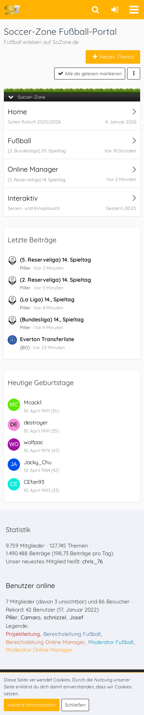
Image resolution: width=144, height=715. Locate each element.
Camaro (30, 617)
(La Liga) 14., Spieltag (47, 299)
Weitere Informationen (31, 705)
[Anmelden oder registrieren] (114, 9)
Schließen (75, 705)
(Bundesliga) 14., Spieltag (52, 319)
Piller (25, 268)
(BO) (25, 347)
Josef (76, 617)
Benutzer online (30, 585)
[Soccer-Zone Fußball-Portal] (12, 9)
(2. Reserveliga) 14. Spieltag (55, 279)
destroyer (36, 422)
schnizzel (55, 617)
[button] (134, 9)
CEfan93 (34, 481)
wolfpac (33, 442)
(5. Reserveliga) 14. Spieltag (55, 259)
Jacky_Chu (37, 462)
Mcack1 (32, 402)
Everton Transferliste (47, 339)
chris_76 (92, 561)
